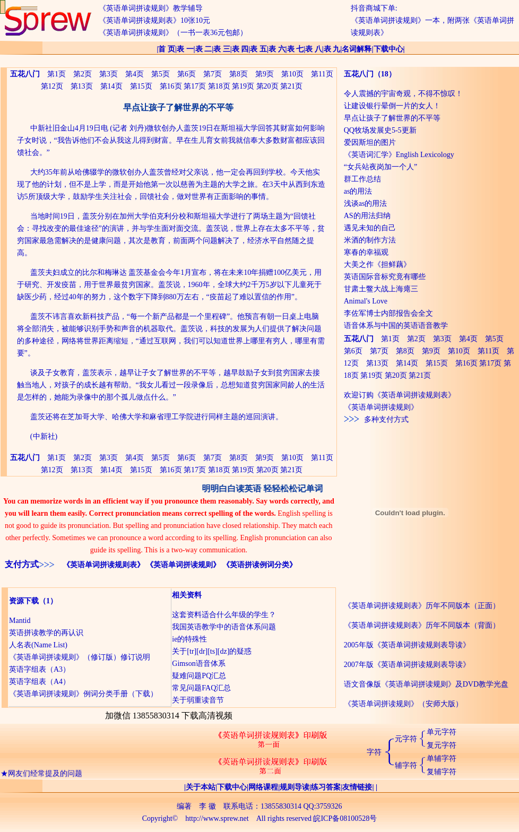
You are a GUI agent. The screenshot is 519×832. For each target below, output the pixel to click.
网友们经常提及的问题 (45, 775)
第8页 (238, 74)
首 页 (166, 49)
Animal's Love (365, 301)
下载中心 (388, 49)
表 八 (313, 49)
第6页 (186, 74)
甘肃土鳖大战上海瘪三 (381, 289)
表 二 (203, 49)
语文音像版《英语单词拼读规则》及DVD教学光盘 (426, 684)
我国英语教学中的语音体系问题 (224, 627)
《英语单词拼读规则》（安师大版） (403, 704)
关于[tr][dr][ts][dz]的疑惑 (212, 651)
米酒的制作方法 (370, 240)
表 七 (295, 49)
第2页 (82, 74)
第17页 (195, 86)
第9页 (264, 74)
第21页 (291, 86)
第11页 (322, 74)
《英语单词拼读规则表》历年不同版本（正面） (422, 606)
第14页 (111, 86)
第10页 (292, 74)
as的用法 (358, 191)
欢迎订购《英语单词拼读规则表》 (399, 395)
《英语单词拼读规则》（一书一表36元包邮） (173, 33)
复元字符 (441, 745)
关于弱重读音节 (198, 700)
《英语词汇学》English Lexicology (399, 155)
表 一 (185, 49)
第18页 (219, 86)
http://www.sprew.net (217, 818)
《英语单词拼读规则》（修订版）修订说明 (79, 657)
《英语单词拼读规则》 (183, 565)
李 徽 (207, 806)
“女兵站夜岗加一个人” (380, 167)
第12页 (52, 86)
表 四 (240, 49)
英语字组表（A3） (39, 669)
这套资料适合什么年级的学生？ (224, 615)
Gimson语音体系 (198, 664)
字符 (374, 752)
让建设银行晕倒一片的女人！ (392, 106)
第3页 (108, 74)
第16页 (171, 86)
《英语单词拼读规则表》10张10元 (154, 20)
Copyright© (160, 818)
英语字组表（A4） (39, 682)
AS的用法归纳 (367, 216)
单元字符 (441, 732)
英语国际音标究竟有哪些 (385, 277)
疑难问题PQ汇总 (199, 676)
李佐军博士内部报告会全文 (388, 313)
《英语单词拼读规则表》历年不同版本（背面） (422, 625)
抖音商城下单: (374, 8)
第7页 (212, 74)
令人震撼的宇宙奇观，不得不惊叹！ (403, 94)
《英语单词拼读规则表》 (103, 565)
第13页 (82, 86)
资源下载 (24, 601)
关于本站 (200, 787)
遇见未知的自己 (370, 228)
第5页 (160, 74)
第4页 (134, 74)
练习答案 (326, 787)
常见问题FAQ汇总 (201, 688)
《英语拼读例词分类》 (259, 565)
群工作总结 (362, 179)
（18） (385, 74)
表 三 (221, 49)
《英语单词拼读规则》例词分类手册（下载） (83, 694)
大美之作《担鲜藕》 (377, 264)
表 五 (258, 49)
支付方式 (22, 564)
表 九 (332, 49)
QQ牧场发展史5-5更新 (380, 130)
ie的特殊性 (189, 639)
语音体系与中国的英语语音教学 (396, 326)
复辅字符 (441, 772)
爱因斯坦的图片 (370, 142)
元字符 (406, 739)
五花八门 (359, 74)
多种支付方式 (376, 419)
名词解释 (356, 49)
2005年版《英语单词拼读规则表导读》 (407, 645)
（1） (48, 601)
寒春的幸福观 (366, 252)
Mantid (19, 621)
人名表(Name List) (38, 645)
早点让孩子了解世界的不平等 (392, 118)
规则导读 (294, 787)
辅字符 (406, 765)
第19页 (243, 86)
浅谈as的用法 (365, 203)
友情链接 (357, 787)
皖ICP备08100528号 (345, 818)
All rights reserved (284, 818)
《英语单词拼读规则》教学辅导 (151, 8)
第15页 (141, 86)
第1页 (56, 74)
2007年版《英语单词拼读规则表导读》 (407, 665)
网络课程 (263, 787)
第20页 (267, 86)
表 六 (277, 49)
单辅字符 (441, 758)
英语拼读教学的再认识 (46, 633)
